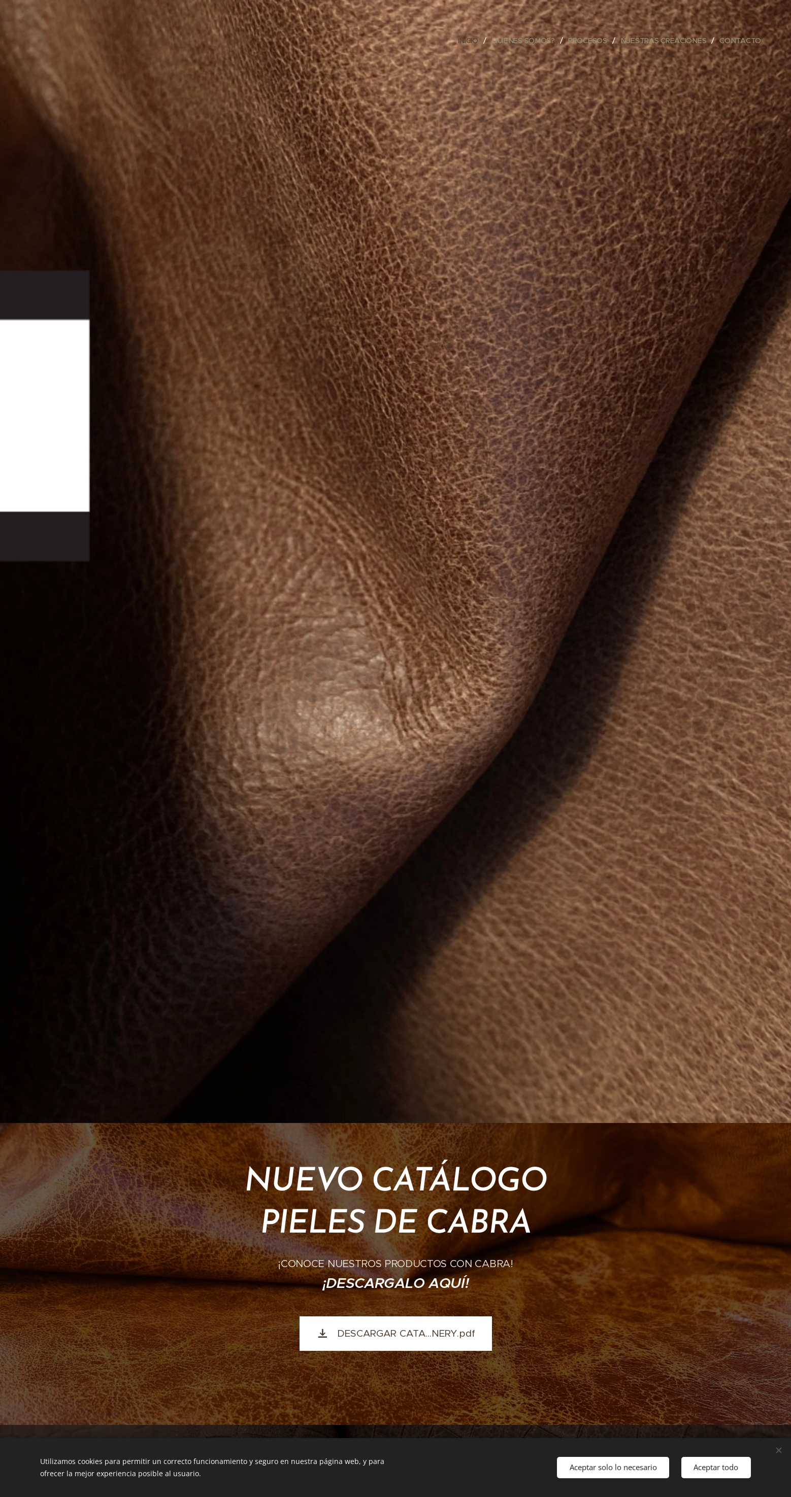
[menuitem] (469, 40)
